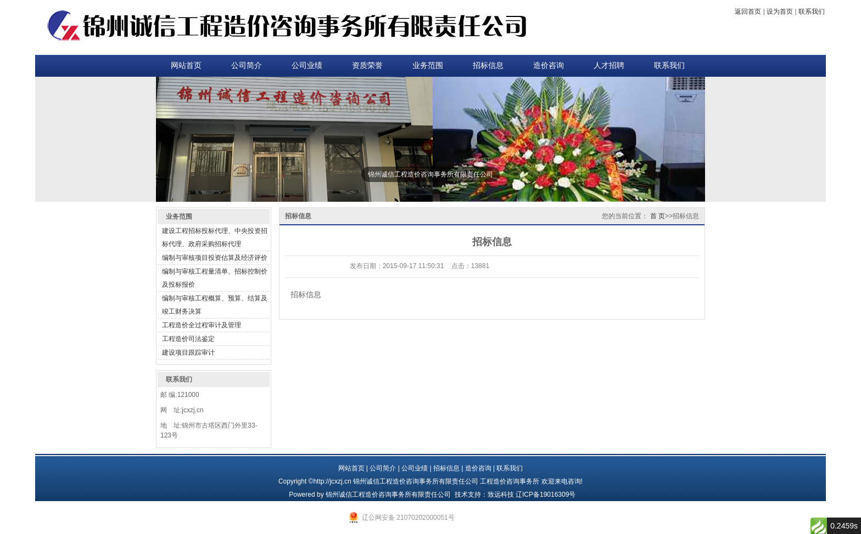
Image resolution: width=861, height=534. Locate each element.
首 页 (657, 216)
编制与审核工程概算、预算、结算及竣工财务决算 (214, 304)
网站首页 (186, 65)
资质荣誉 (367, 65)
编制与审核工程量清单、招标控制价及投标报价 (214, 278)
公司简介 (246, 65)
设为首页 (780, 11)
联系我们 (811, 11)
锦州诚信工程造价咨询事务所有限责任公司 (388, 494)
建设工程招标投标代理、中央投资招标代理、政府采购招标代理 (214, 237)
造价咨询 (548, 65)
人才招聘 (609, 65)
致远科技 (501, 494)
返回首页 (748, 11)
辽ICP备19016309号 (545, 494)
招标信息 (488, 65)
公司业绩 (307, 65)
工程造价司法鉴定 (188, 339)
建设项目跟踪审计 (188, 352)
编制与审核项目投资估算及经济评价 (214, 258)
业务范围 (427, 65)
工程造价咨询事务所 (509, 481)
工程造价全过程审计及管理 (201, 325)
